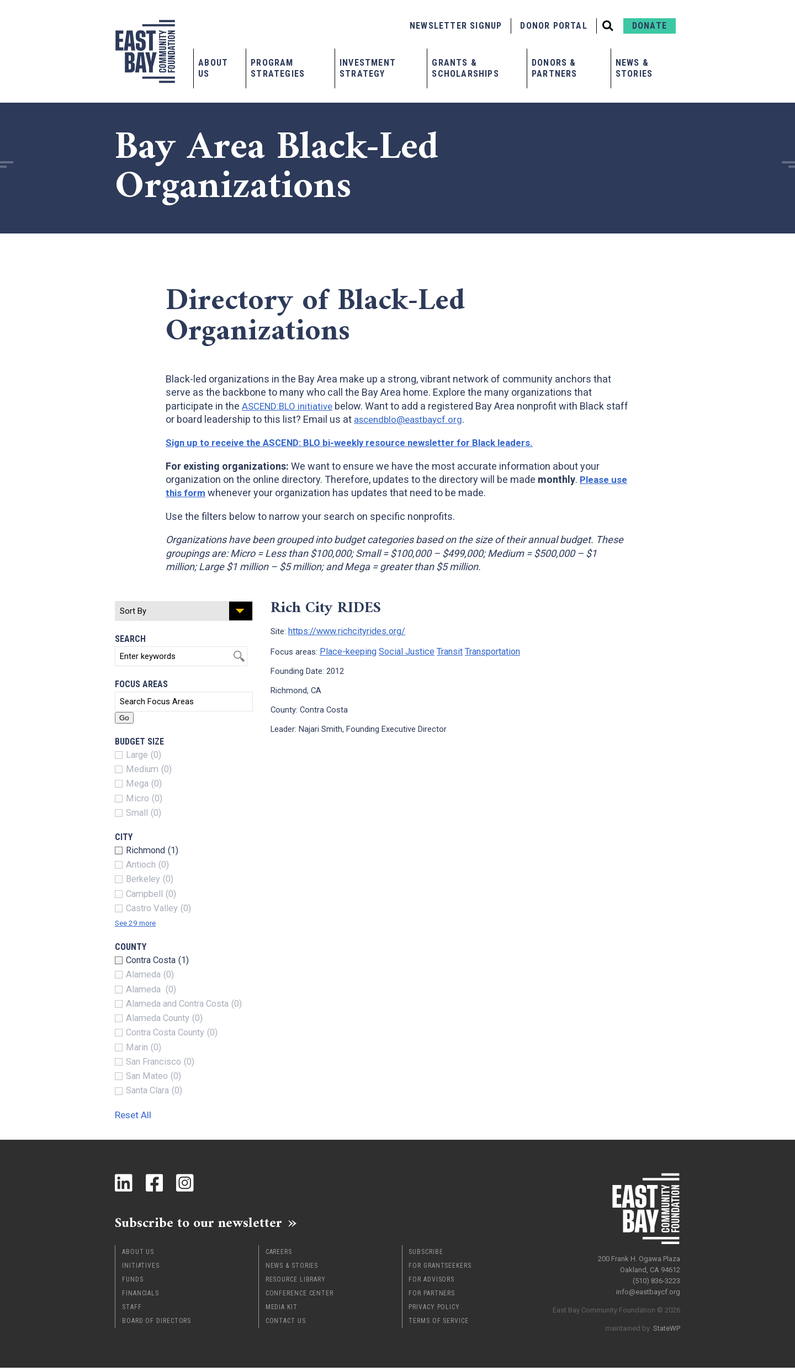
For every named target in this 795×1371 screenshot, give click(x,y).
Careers (279, 1255)
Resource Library (296, 1283)
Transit (438, 650)
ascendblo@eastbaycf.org (436, 419)
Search (130, 639)
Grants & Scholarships (465, 68)
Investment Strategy (368, 68)
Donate (649, 25)
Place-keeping (345, 650)
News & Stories (634, 68)
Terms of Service (438, 1324)
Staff (132, 1310)
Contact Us (286, 1324)
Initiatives (141, 1269)
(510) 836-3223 (656, 1276)
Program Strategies (278, 68)
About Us (213, 68)
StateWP (666, 1324)
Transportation (479, 650)
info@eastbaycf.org (648, 1287)
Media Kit (282, 1310)
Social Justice (398, 650)
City (123, 837)
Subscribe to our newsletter (214, 1224)
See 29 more (140, 922)
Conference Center (299, 1296)
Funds (133, 1283)
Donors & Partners (554, 68)
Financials (140, 1296)
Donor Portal (553, 25)
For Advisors (431, 1283)
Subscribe (426, 1255)
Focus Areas (141, 684)
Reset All (139, 1114)
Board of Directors (156, 1324)
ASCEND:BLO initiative (290, 406)
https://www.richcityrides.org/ (341, 630)
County (130, 947)
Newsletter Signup (456, 25)
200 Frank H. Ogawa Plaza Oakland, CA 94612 (639, 1259)
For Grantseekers (440, 1269)
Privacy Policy (434, 1310)
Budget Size (139, 741)
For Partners (432, 1296)
